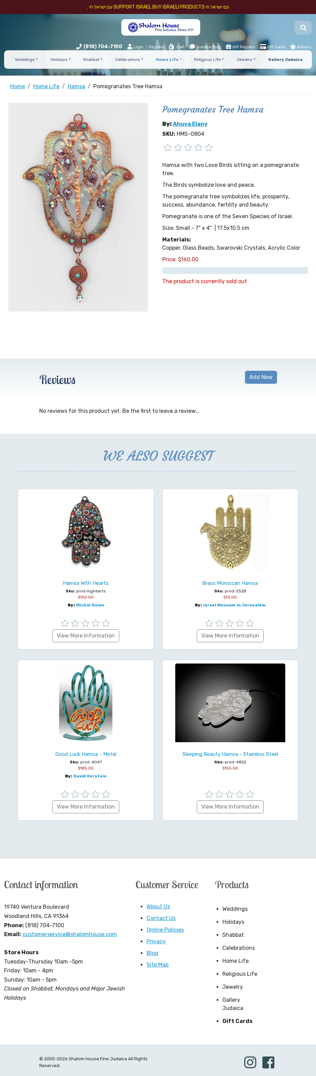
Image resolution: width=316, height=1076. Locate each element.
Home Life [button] (167, 59)
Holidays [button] (59, 59)
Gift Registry (240, 46)
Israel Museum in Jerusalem (234, 605)
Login (135, 46)
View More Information (86, 635)
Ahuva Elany (190, 124)
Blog (152, 953)
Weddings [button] (25, 59)
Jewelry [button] (244, 59)
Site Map (157, 964)
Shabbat (233, 935)
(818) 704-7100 (102, 47)
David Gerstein (90, 776)
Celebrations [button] (127, 59)
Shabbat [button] (91, 59)
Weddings (235, 909)
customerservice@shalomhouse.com (70, 934)
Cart (176, 47)
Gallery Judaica (232, 1004)
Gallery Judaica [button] (285, 59)
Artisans (300, 46)
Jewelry (232, 987)
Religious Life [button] (207, 59)
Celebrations (238, 948)
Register (156, 47)
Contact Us (161, 918)
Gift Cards (272, 46)
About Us (158, 906)
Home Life (235, 961)
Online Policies (165, 930)
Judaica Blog (205, 46)
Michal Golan (90, 605)
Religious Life (239, 974)
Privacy (156, 941)
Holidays (233, 922)
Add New (261, 377)
